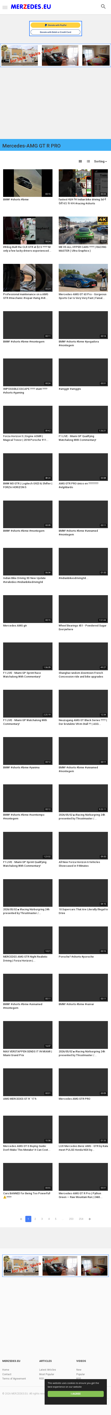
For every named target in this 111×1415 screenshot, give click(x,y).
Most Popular (46, 1374)
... (63, 1219)
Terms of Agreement (14, 1378)
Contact (6, 1374)
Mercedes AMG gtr (15, 625)
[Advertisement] (55, 104)
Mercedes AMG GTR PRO (74, 1098)
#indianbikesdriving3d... (73, 578)
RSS (41, 1378)
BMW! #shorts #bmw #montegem (23, 341)
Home (5, 1369)
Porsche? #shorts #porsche (76, 956)
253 (71, 1219)
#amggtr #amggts (70, 388)
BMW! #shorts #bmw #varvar (76, 1004)
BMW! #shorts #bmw (16, 199)
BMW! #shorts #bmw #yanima (21, 767)
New (78, 1369)
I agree (76, 1393)
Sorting (100, 161)
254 (81, 1219)
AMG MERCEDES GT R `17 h (19, 1098)
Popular (80, 1374)
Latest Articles (47, 1369)
